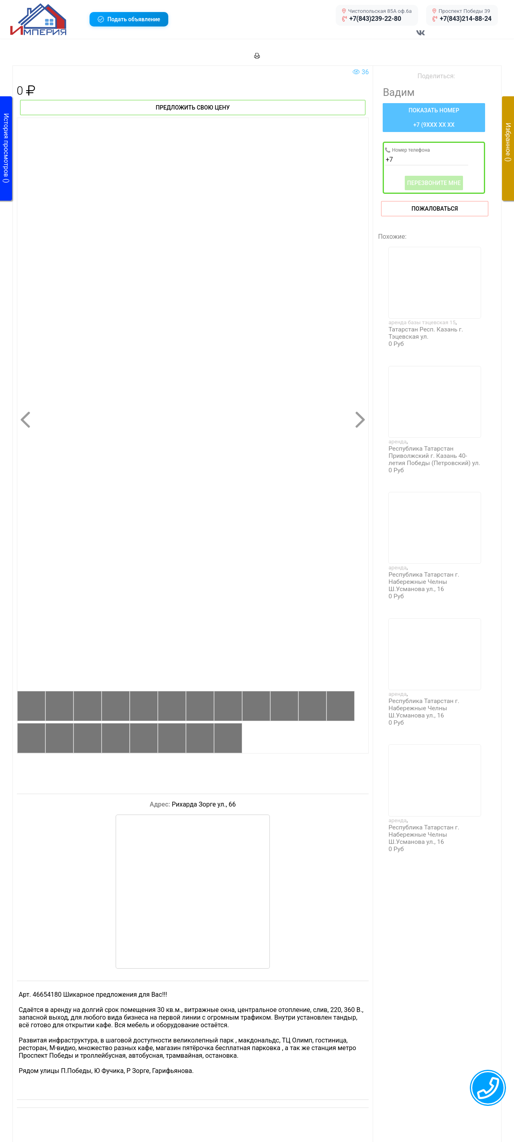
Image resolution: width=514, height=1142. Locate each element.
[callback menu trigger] (488, 1088)
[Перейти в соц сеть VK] (421, 37)
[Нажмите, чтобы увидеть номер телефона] (434, 117)
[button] (47, 19)
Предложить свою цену (193, 107)
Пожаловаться (435, 208)
